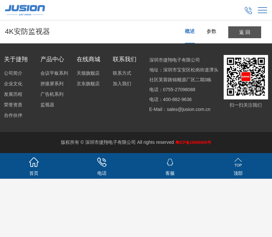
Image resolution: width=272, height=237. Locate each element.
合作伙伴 (13, 115)
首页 (34, 165)
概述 (190, 31)
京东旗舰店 (88, 83)
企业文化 (13, 83)
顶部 (238, 165)
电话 (102, 165)
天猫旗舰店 (88, 73)
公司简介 (13, 73)
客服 (170, 165)
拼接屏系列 (51, 83)
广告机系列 (51, 94)
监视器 (47, 104)
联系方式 (122, 73)
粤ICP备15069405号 (193, 142)
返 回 (244, 32)
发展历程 (13, 94)
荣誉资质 (13, 104)
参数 (211, 31)
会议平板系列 (54, 73)
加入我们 (122, 83)
